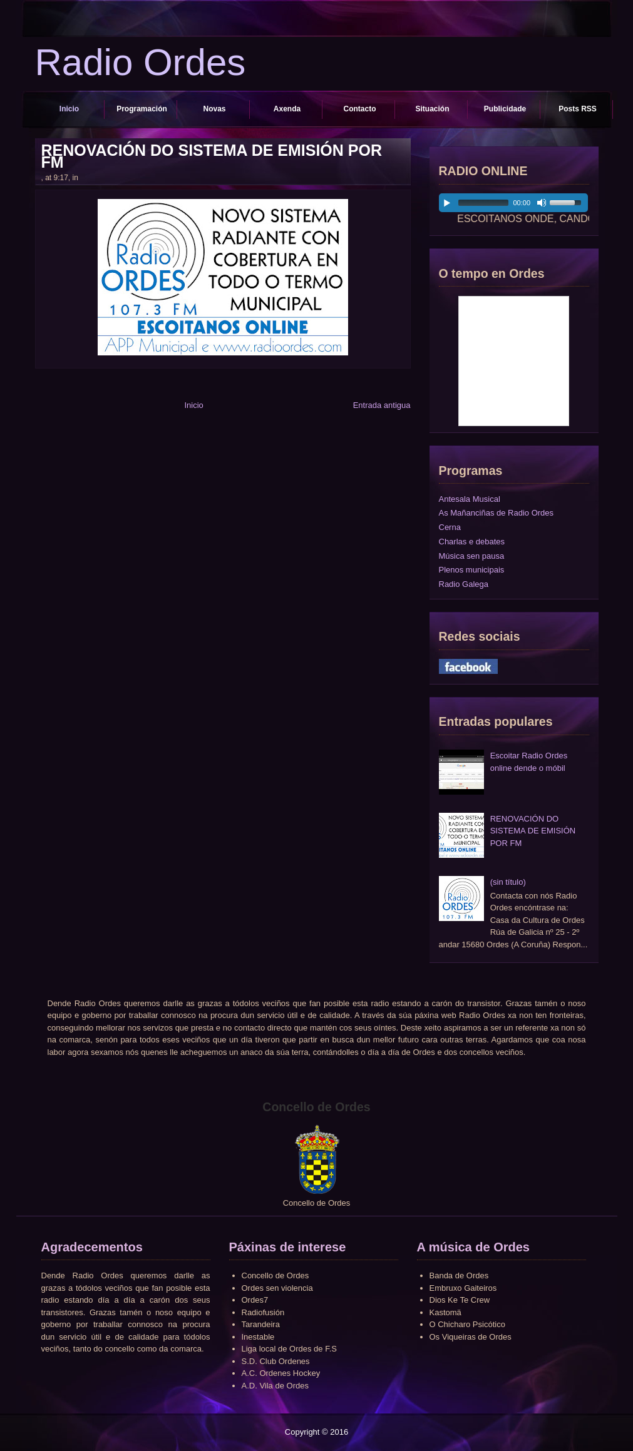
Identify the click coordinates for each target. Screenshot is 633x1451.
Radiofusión (263, 1312)
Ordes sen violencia (277, 1288)
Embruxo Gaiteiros (463, 1288)
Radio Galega (464, 584)
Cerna (450, 527)
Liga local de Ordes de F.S (289, 1348)
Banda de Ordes (459, 1275)
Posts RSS (577, 108)
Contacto (360, 108)
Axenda (287, 108)
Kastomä (445, 1312)
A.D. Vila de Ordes (275, 1385)
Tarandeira (261, 1324)
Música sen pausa (472, 556)
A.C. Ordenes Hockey (281, 1373)
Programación (141, 108)
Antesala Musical (469, 499)
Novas (214, 108)
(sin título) (508, 882)
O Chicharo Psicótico (467, 1324)
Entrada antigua (382, 405)
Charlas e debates (472, 541)
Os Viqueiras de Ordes (471, 1337)
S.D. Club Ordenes (276, 1361)
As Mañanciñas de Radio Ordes (496, 512)
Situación (432, 108)
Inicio (69, 108)
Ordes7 (255, 1300)
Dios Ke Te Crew (460, 1300)
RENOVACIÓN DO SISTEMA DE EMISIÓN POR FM (212, 156)
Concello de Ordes (275, 1275)
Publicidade (505, 108)
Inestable (258, 1337)
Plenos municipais (472, 569)
